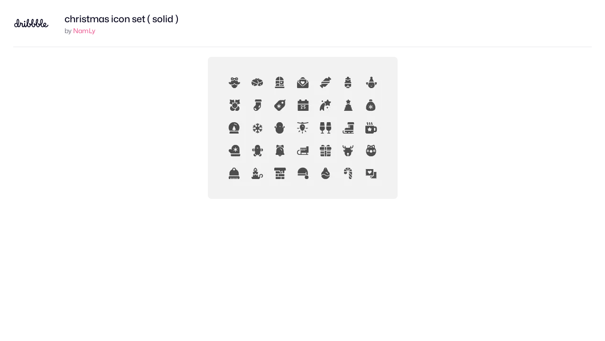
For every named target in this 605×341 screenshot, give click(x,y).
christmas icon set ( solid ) (121, 19)
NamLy (84, 31)
